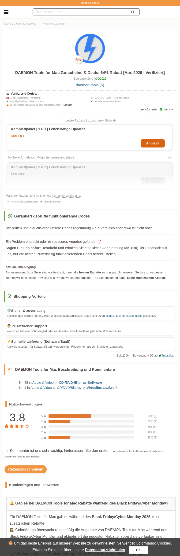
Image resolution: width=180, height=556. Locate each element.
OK (138, 550)
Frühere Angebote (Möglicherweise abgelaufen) (42, 157)
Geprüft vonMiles (149, 109)
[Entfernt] (40, 101)
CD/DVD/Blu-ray (69, 388)
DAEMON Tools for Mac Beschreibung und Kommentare (65, 370)
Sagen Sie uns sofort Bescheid (31, 248)
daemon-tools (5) (90, 85)
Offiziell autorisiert (52, 201)
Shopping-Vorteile (30, 296)
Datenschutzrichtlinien (105, 550)
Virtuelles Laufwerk (54, 23)
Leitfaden (68, 105)
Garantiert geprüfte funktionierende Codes (52, 216)
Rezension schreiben (25, 469)
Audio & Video (43, 382)
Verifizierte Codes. (89, 3)
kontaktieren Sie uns (66, 195)
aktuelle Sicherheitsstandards (123, 315)
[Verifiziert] (35, 98)
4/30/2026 (100, 78)
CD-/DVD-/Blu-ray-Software (20, 23)
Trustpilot (166, 355)
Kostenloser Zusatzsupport (24, 201)
